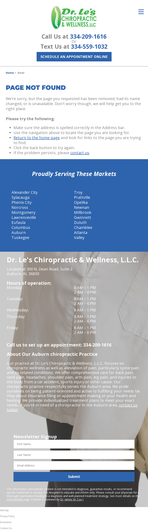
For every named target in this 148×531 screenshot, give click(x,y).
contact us (79, 152)
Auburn (19, 232)
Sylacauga (20, 197)
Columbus (21, 227)
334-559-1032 (89, 46)
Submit (74, 476)
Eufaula (18, 222)
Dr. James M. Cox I (71, 499)
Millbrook (82, 212)
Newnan (81, 207)
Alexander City (25, 192)
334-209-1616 (88, 36)
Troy (78, 192)
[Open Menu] (141, 12)
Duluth (80, 222)
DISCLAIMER (15, 499)
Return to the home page (36, 137)
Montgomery (23, 212)
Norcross (20, 207)
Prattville (82, 197)
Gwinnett (82, 217)
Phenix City (22, 202)
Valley (79, 237)
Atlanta (80, 232)
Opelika (81, 202)
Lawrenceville (24, 217)
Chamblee (83, 227)
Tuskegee (20, 237)
